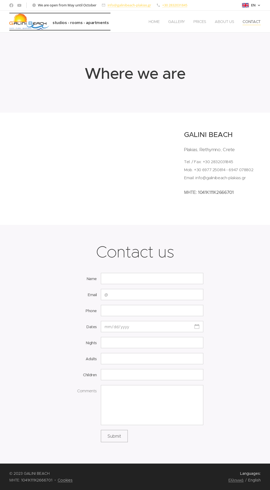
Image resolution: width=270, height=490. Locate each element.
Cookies (65, 480)
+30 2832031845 (174, 5)
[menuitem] (154, 21)
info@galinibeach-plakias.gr (129, 5)
